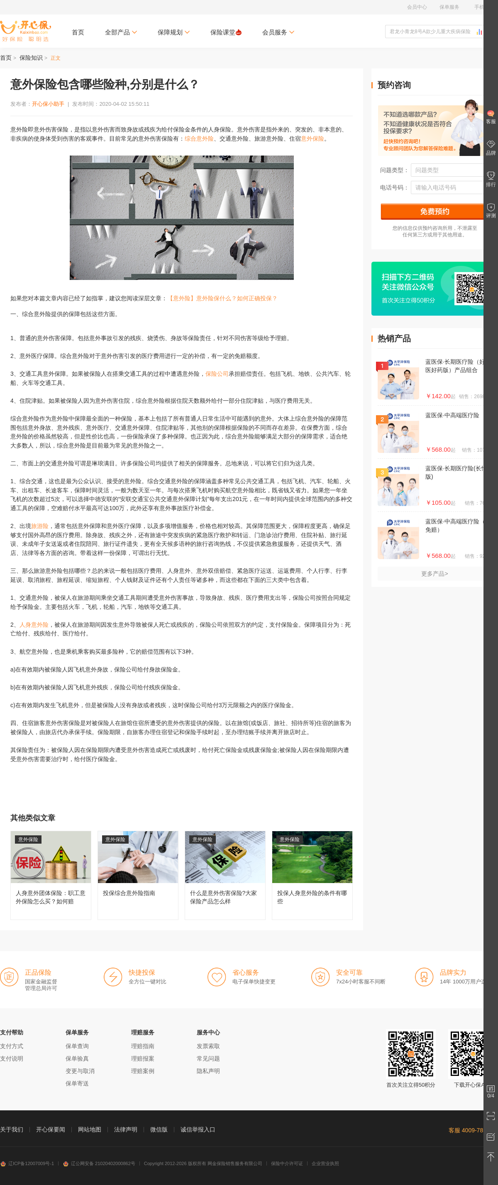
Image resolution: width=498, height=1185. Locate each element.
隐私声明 (208, 1071)
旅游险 (40, 526)
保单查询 (77, 1046)
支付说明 (11, 1058)
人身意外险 (34, 624)
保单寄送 (77, 1083)
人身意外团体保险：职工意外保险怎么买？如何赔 (51, 875)
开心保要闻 (50, 1129)
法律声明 (125, 1129)
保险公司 (217, 373)
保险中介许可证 (287, 1163)
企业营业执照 (325, 1163)
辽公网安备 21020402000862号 (99, 1163)
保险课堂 (226, 32)
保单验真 (77, 1058)
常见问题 (208, 1058)
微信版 (159, 1129)
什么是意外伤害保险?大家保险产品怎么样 (225, 875)
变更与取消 (80, 1071)
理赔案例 (142, 1071)
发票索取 (208, 1046)
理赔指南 (142, 1046)
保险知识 (31, 57)
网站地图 (89, 1129)
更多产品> (434, 573)
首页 (78, 32)
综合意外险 (199, 138)
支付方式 (11, 1046)
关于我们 (11, 1129)
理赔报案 (142, 1058)
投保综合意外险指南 (138, 875)
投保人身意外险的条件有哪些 (312, 875)
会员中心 (417, 7)
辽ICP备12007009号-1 (27, 1163)
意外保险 (312, 138)
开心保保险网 (25, 31)
